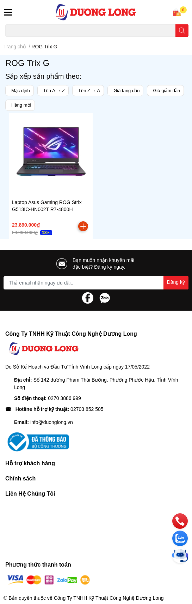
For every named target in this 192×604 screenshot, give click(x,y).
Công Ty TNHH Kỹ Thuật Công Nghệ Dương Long (109, 598)
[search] (181, 30)
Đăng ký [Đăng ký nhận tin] (176, 282)
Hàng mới (21, 105)
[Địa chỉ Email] (96, 282)
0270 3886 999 (64, 398)
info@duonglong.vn (51, 422)
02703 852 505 (86, 409)
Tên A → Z (54, 90)
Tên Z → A (89, 90)
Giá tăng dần (126, 90)
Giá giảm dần (166, 90)
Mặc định (20, 90)
